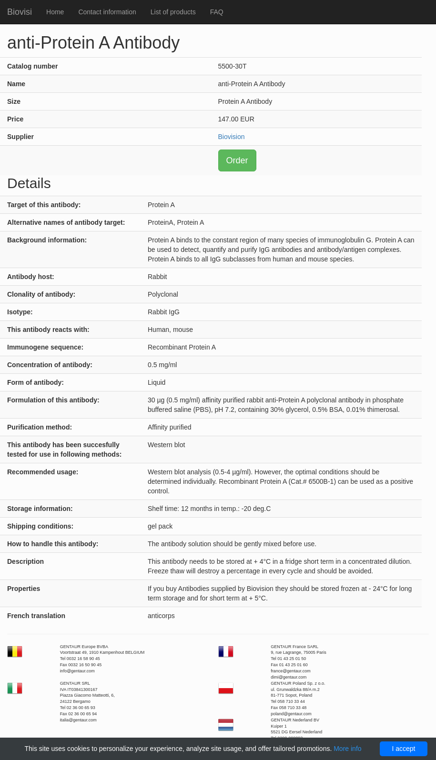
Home (55, 12)
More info (347, 748)
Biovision (231, 136)
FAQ (216, 12)
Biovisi (19, 12)
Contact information (107, 12)
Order (237, 160)
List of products (173, 12)
